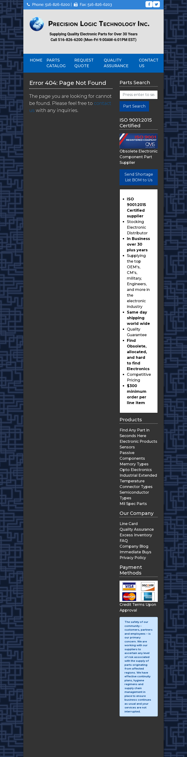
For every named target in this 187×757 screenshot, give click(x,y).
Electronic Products (138, 441)
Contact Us (148, 63)
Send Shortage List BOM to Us (139, 177)
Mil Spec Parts (133, 503)
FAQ (124, 540)
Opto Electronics (136, 469)
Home (36, 60)
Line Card (129, 523)
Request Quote (84, 63)
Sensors (127, 447)
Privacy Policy (133, 557)
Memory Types (134, 464)
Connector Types (136, 486)
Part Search (134, 106)
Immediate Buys (135, 552)
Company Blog (134, 546)
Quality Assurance (116, 63)
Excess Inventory (136, 535)
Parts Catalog (56, 63)
